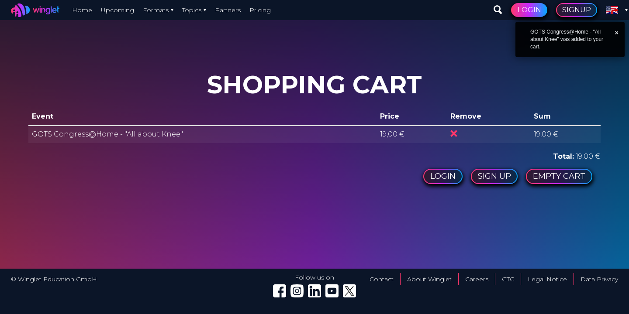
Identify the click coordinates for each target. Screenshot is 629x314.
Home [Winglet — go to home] (82, 10)
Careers (476, 279)
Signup (576, 10)
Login (529, 10)
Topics (191, 10)
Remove (453, 133)
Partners (228, 10)
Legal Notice (547, 279)
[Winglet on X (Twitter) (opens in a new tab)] (349, 290)
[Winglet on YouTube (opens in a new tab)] (332, 290)
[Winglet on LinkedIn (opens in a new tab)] (314, 290)
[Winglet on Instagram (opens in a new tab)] (297, 290)
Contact (382, 279)
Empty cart (559, 176)
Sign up (494, 176)
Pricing (260, 10)
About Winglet (429, 279)
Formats (156, 10)
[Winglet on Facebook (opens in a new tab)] (279, 290)
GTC (508, 279)
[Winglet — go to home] (37, 10)
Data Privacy (599, 279)
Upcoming (117, 10)
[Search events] (498, 10)
